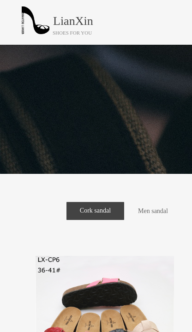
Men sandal (153, 211)
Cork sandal (95, 210)
